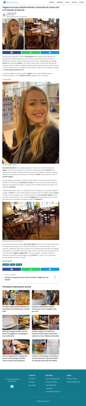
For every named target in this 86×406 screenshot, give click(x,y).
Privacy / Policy (72, 379)
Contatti (31, 382)
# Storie (19, 264)
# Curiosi (6, 264)
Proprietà (49, 388)
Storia (81, 2)
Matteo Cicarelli (12, 13)
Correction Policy (51, 382)
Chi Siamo (32, 379)
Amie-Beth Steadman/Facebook (9, 164)
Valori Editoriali (51, 385)
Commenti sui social (53, 392)
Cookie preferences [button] (73, 382)
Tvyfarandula (7, 79)
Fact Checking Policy (53, 379)
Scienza (51, 2)
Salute (67, 2)
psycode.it (32, 385)
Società (74, 2)
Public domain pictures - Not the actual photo (12, 241)
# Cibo (12, 264)
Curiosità (59, 2)
